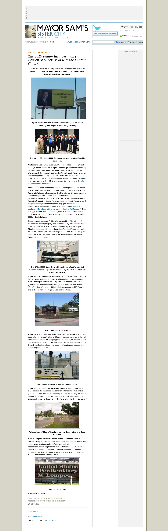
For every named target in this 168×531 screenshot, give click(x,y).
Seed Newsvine (32, 504)
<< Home (31, 524)
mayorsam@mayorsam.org (78, 42)
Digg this (35, 504)
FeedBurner (137, 36)
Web (132, 42)
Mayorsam (121, 42)
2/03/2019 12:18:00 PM (59, 501)
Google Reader (138, 27)
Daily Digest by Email (128, 30)
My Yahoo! (140, 27)
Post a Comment (36, 516)
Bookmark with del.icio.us (29, 504)
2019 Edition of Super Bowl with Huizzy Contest (48, 498)
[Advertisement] (84, 13)
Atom (54, 520)
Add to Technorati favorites (37, 504)
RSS (132, 27)
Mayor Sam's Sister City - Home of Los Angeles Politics (58, 31)
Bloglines (135, 27)
